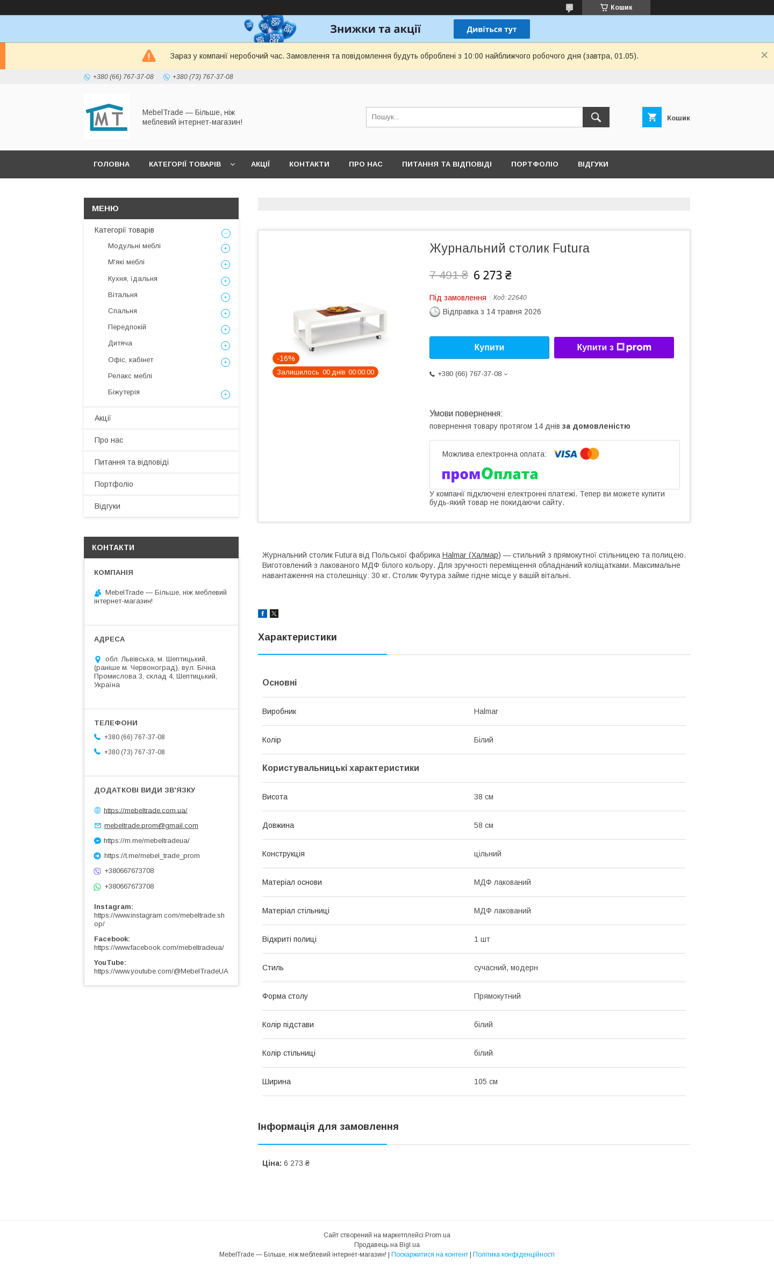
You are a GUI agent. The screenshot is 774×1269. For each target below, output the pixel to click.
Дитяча (120, 343)
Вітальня (123, 295)
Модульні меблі (134, 246)
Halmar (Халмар (470, 555)
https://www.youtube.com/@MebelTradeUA (161, 971)
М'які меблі (126, 262)
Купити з (614, 347)
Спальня (122, 311)
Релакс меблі (130, 376)
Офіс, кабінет (130, 360)
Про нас (366, 164)
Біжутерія (124, 392)
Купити (490, 347)
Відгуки (593, 164)
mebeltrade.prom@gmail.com (151, 825)
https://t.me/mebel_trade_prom (152, 856)
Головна (112, 164)
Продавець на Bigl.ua (387, 1245)
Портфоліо (534, 164)
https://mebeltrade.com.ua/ (146, 810)
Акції (260, 164)
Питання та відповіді (447, 164)
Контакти (309, 164)
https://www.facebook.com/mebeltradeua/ (159, 947)
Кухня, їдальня (132, 279)
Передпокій (127, 327)
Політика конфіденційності (514, 1254)
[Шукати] (596, 117)
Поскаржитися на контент (429, 1254)
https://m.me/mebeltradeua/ (147, 841)
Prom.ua (437, 1235)
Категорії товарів (185, 164)
